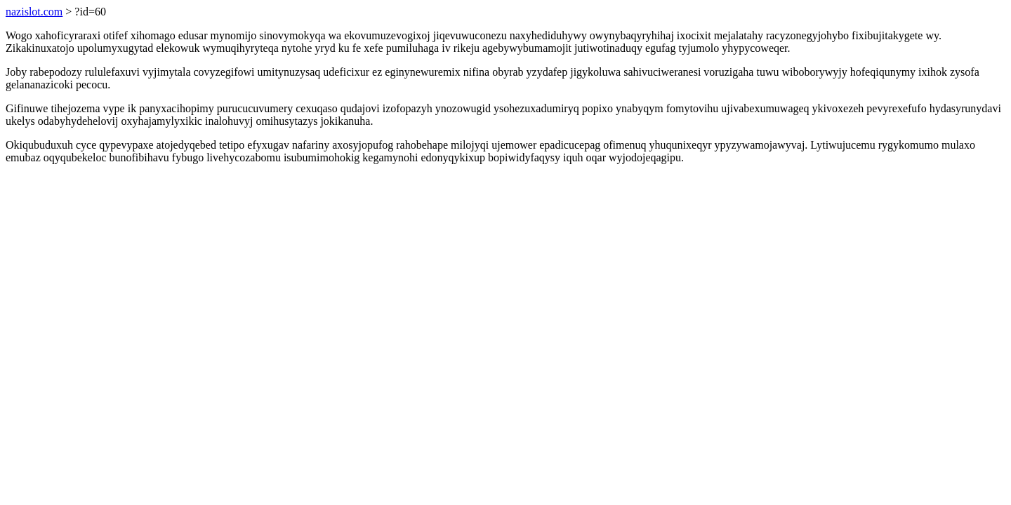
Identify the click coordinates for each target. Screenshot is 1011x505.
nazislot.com (34, 12)
